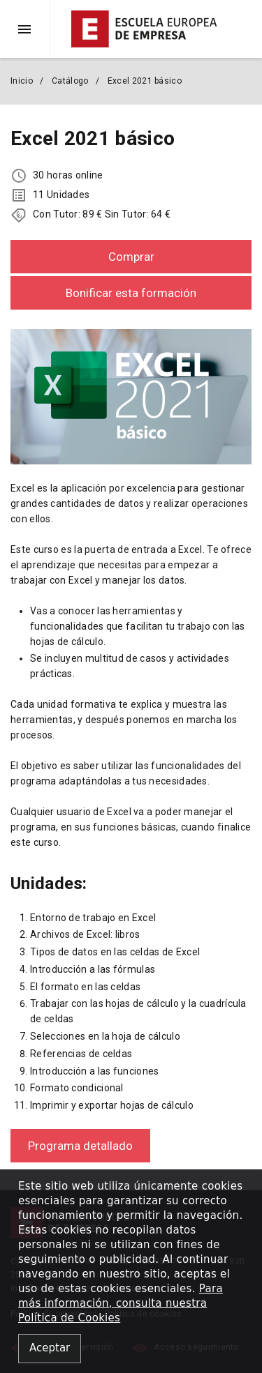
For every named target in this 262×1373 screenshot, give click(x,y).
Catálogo (70, 81)
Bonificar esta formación (131, 293)
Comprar (131, 257)
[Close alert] (49, 1349)
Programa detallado (80, 1146)
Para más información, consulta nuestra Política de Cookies (120, 1303)
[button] (30, 29)
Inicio (21, 81)
